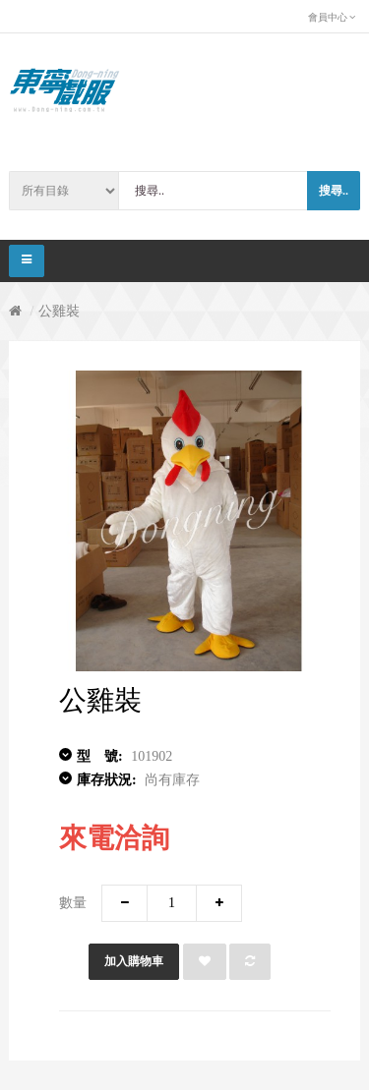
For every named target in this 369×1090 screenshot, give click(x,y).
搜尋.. (333, 191)
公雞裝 (59, 311)
